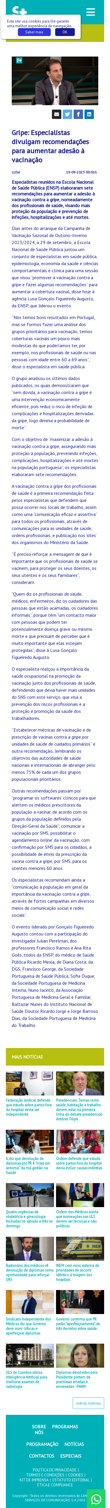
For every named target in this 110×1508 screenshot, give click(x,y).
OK (64, 32)
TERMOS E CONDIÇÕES (45, 1475)
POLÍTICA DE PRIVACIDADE (55, 1470)
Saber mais (34, 32)
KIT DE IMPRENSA (34, 1480)
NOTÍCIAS (74, 1444)
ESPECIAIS (70, 1456)
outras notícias (88, 1403)
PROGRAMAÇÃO (42, 1444)
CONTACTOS (41, 1456)
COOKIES (75, 1475)
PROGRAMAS (65, 1426)
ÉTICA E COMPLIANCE (55, 1485)
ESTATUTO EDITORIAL (71, 1480)
